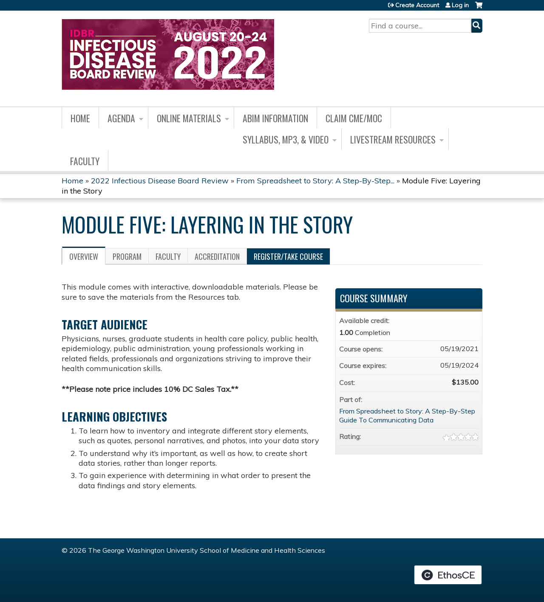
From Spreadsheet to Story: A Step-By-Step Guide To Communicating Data (407, 415)
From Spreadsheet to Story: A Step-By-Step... (315, 181)
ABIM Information (275, 118)
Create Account (417, 5)
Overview (83, 256)
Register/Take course (288, 256)
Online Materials (189, 118)
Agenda (121, 118)
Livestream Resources (393, 139)
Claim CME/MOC (354, 118)
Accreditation (217, 256)
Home (80, 118)
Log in (460, 5)
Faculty (84, 161)
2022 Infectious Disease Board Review (160, 181)
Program (127, 256)
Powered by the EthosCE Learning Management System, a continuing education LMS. (448, 575)
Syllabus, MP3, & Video (286, 139)
